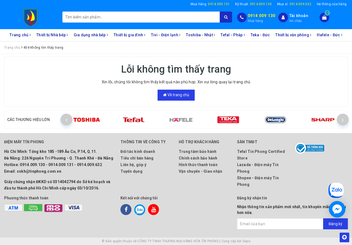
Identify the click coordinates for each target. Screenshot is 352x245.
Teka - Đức (260, 35)
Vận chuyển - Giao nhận (200, 171)
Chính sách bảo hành (198, 158)
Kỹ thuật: (253, 4)
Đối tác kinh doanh (137, 151)
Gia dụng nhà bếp (91, 35)
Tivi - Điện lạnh (166, 35)
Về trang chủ (176, 95)
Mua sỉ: (294, 4)
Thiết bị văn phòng (293, 35)
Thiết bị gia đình (129, 35)
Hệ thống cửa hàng (331, 4)
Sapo (246, 241)
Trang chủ (20, 35)
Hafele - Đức (329, 35)
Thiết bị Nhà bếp (52, 35)
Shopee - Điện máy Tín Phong (258, 181)
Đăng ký (335, 224)
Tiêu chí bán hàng (136, 158)
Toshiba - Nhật (200, 35)
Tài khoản (298, 15)
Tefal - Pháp (233, 35)
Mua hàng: (210, 4)
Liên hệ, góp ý (133, 165)
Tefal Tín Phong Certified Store (261, 154)
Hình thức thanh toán (198, 165)
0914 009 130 (262, 15)
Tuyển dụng (131, 171)
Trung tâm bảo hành (198, 151)
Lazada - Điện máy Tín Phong (258, 168)
